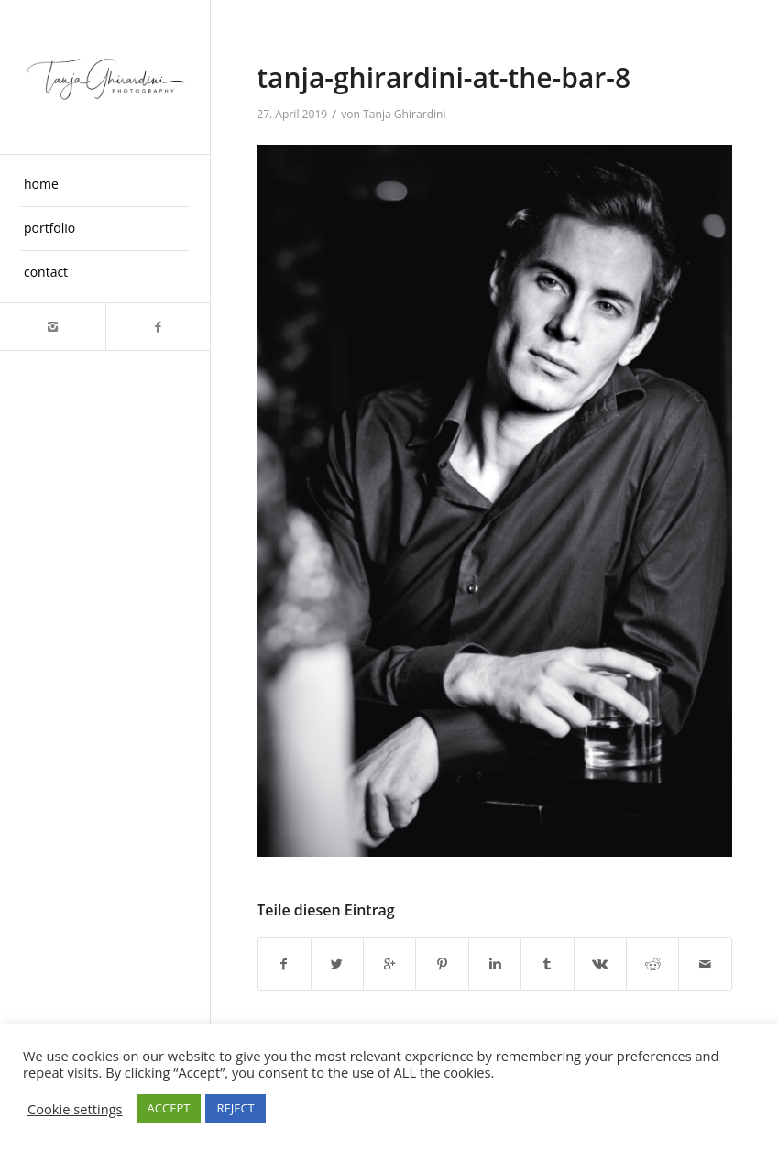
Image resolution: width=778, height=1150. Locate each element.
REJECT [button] (235, 1108)
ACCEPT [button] (169, 1108)
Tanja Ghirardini (404, 114)
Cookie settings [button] (75, 1109)
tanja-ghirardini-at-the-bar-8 (443, 77)
